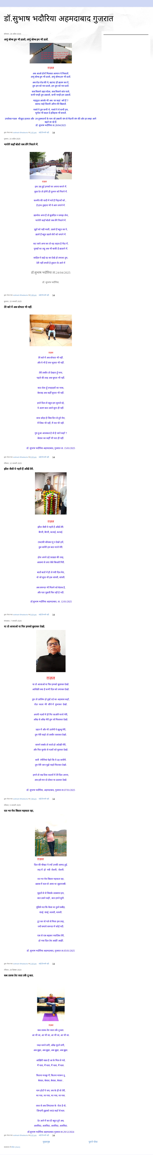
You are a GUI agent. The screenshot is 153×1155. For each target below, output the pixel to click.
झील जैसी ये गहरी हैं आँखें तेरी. (19, 468)
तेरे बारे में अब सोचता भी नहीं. (18, 307)
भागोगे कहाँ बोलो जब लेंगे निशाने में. (21, 144)
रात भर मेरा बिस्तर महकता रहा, (19, 810)
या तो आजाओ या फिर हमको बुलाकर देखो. (24, 626)
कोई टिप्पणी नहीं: (44, 133)
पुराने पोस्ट (93, 1142)
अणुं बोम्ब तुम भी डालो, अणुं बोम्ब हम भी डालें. (26, 39)
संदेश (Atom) (15, 1147)
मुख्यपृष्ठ (46, 1142)
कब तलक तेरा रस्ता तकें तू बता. (19, 975)
